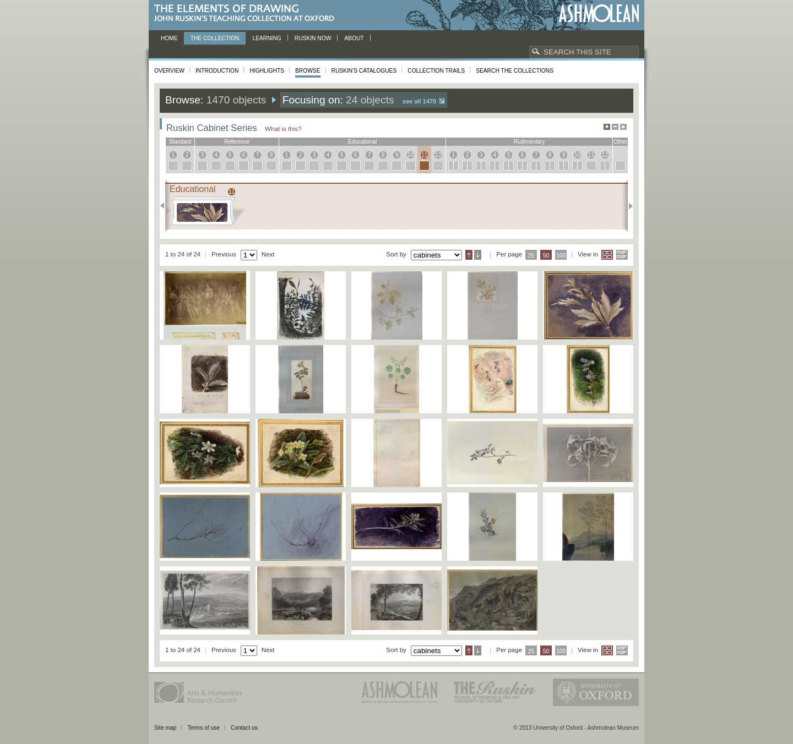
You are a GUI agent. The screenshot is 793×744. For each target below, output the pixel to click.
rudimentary (529, 142)
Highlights (266, 71)
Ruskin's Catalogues (364, 71)
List (622, 255)
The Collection (215, 38)
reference (236, 142)
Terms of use (203, 728)
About (353, 38)
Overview (169, 71)
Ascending (468, 255)
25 (531, 256)
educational (362, 142)
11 (424, 155)
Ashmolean (599, 13)
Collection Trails (436, 71)
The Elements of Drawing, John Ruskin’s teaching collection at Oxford (247, 13)
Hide (623, 127)
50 (546, 256)
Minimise (615, 127)
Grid (607, 255)
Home (169, 38)
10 (411, 155)
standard (180, 142)
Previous (165, 206)
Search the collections (514, 71)
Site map (165, 728)
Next (627, 206)
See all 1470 (419, 101)
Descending (477, 255)
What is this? (283, 128)
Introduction (216, 71)
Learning (266, 38)
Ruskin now (313, 38)
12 (438, 155)
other (620, 142)
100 (561, 256)
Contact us (244, 728)
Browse (308, 71)
